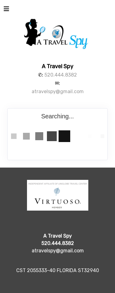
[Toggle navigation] (6, 10)
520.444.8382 (60, 75)
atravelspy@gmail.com (58, 91)
